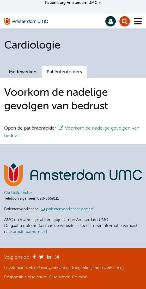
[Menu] (138, 21)
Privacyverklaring (53, 268)
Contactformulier (18, 193)
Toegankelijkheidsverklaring (97, 268)
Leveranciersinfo (19, 268)
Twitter (41, 258)
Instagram (57, 258)
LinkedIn (49, 258)
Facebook (34, 258)
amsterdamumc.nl (30, 232)
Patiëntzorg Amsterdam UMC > (73, 3)
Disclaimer (59, 277)
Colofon (79, 277)
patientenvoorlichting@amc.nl (70, 209)
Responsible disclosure (25, 277)
